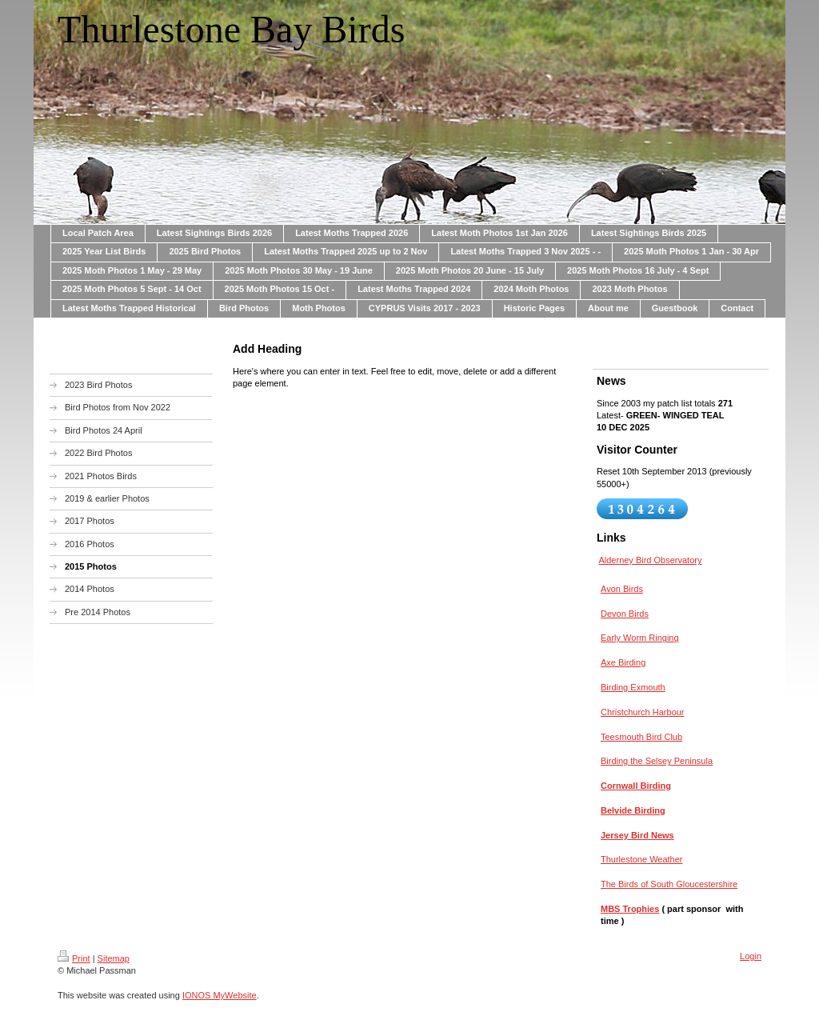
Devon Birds (625, 613)
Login (750, 956)
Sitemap (114, 958)
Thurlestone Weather (642, 859)
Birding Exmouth (633, 687)
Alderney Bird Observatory (649, 560)
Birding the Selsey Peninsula (657, 761)
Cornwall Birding (636, 785)
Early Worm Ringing (640, 637)
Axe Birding (623, 662)
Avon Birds (622, 589)
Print (74, 958)
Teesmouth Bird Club (641, 737)
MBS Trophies (630, 909)
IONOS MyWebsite (219, 995)
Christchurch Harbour (643, 712)
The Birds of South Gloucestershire (669, 884)
